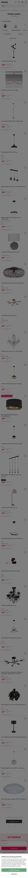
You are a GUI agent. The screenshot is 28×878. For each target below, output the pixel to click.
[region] (14, 866)
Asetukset (14, 874)
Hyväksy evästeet (14, 870)
